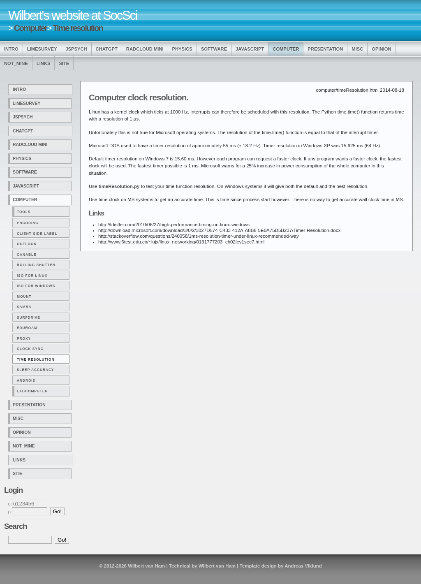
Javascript (250, 48)
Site (64, 63)
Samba (24, 307)
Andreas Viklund (303, 565)
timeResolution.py (119, 186)
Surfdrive (28, 317)
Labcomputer (32, 391)
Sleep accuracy (35, 370)
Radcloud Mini (145, 48)
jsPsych (76, 48)
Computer (30, 27)
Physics (182, 48)
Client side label (37, 234)
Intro (11, 48)
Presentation (325, 48)
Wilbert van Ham (146, 565)
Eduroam (27, 328)
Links (44, 63)
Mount (24, 296)
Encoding (28, 223)
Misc (357, 48)
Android (26, 380)
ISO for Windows (36, 286)
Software (214, 48)
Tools (23, 212)
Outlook (27, 244)
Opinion (381, 48)
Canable (26, 255)
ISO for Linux (32, 275)
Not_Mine (16, 63)
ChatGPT (107, 48)
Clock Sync (30, 349)
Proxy (24, 338)
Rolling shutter (36, 265)
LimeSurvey (42, 48)
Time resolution (78, 27)
